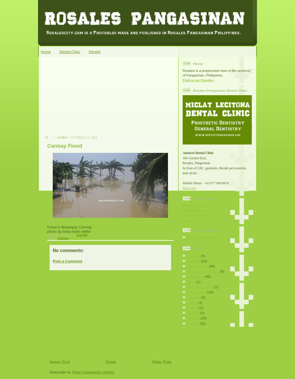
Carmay (63, 238)
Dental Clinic (69, 52)
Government (193, 210)
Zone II (193, 307)
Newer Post (60, 362)
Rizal (191, 282)
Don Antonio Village (203, 271)
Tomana (194, 297)
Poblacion (196, 276)
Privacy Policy (194, 220)
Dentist (94, 52)
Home (46, 52)
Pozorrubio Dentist (203, 237)
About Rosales (194, 205)
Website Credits (195, 215)
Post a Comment (67, 261)
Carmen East (198, 266)
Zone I (192, 302)
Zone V (193, 323)
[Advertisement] (84, 99)
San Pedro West (200, 287)
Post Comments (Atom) (93, 372)
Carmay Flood (64, 146)
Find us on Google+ (198, 80)
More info (189, 188)
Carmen (194, 261)
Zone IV (194, 318)
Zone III (193, 313)
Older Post (161, 362)
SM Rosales (197, 292)
